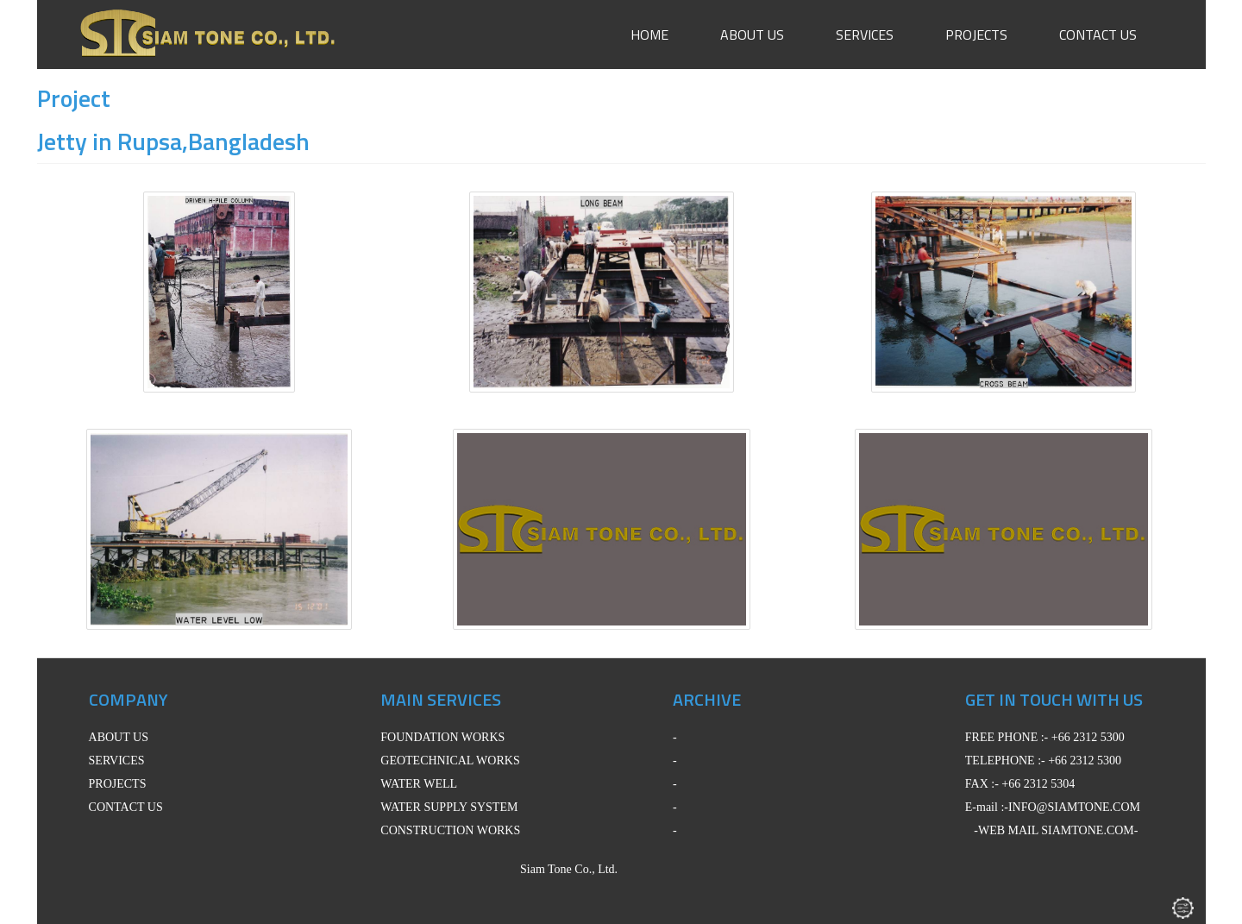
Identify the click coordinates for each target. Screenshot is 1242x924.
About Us (752, 34)
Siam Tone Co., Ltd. (531, 869)
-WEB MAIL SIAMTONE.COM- (1056, 830)
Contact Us (1098, 34)
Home (649, 34)
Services (865, 34)
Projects (976, 34)
